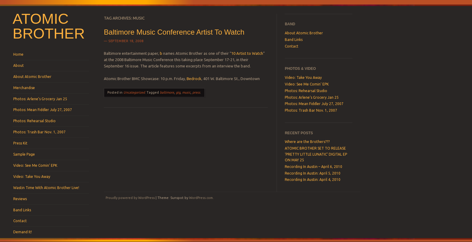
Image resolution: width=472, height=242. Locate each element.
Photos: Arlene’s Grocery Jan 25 (40, 99)
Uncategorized (134, 92)
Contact (20, 221)
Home (18, 54)
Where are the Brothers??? (307, 142)
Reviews (20, 199)
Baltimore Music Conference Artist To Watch (174, 32)
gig (178, 92)
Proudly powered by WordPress (130, 198)
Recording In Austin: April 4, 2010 (312, 180)
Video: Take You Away (31, 176)
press (196, 92)
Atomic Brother (49, 26)
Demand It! (22, 232)
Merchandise (24, 88)
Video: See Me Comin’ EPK (35, 165)
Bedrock (194, 78)
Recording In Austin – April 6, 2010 (313, 167)
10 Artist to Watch (247, 53)
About (18, 65)
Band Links (22, 210)
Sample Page (24, 154)
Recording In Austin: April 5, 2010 (312, 173)
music (186, 92)
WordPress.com (201, 198)
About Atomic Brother (32, 77)
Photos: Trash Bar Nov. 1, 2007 (39, 132)
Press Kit (20, 143)
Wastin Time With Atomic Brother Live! (46, 188)
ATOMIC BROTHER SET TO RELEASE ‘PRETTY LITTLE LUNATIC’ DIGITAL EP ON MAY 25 (316, 154)
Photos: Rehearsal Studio (34, 121)
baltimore (167, 92)
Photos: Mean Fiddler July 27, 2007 (42, 110)
